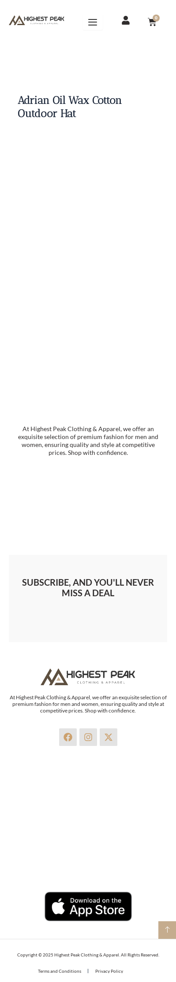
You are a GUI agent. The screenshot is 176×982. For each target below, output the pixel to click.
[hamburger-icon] (93, 22)
